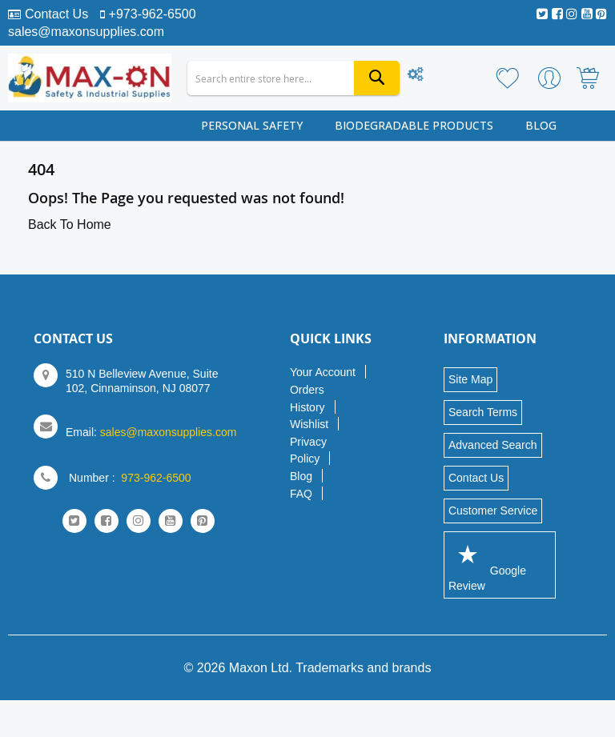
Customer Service (492, 510)
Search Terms (482, 412)
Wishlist (309, 424)
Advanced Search (492, 445)
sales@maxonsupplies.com (86, 31)
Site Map (470, 379)
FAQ (301, 493)
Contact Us (56, 14)
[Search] (377, 78)
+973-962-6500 (152, 14)
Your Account (323, 372)
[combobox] (293, 78)
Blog (301, 476)
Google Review (487, 564)
